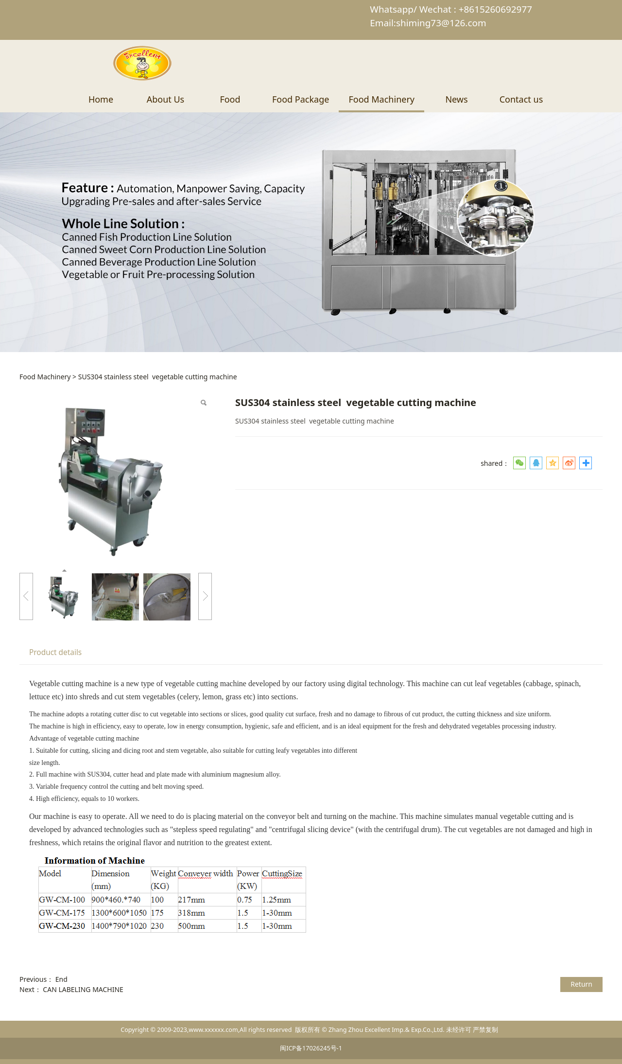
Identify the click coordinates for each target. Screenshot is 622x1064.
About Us (166, 99)
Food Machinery (381, 99)
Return (581, 984)
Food (230, 99)
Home (100, 99)
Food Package (300, 99)
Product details (55, 652)
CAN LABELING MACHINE (83, 989)
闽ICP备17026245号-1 (311, 1048)
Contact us (521, 99)
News (456, 99)
